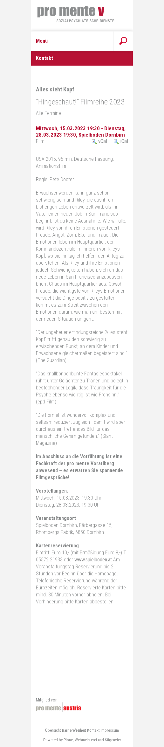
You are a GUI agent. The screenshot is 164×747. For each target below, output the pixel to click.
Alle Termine (48, 113)
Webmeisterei (86, 739)
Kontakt (93, 730)
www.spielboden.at (93, 560)
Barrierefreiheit (74, 730)
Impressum (110, 730)
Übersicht (53, 730)
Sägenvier (113, 739)
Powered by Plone (58, 739)
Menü (42, 41)
